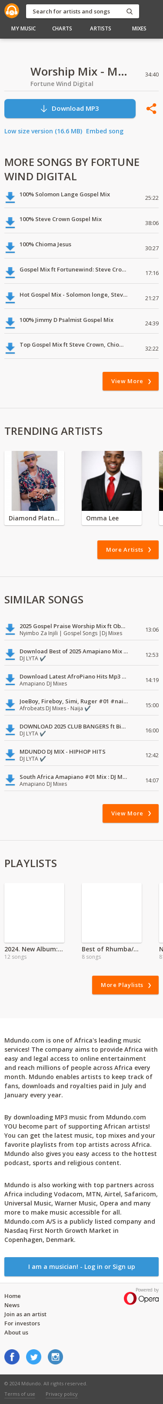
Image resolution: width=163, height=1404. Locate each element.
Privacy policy (62, 1394)
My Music (23, 28)
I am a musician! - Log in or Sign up (81, 1266)
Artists (100, 28)
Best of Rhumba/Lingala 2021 (112, 949)
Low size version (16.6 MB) (43, 131)
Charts (62, 28)
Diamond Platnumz (34, 518)
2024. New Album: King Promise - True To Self (34, 949)
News (12, 1305)
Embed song (104, 131)
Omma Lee (102, 518)
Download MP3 (69, 108)
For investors (22, 1323)
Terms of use (19, 1394)
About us (16, 1332)
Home (12, 1296)
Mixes (139, 28)
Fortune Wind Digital (61, 83)
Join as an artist (25, 1314)
